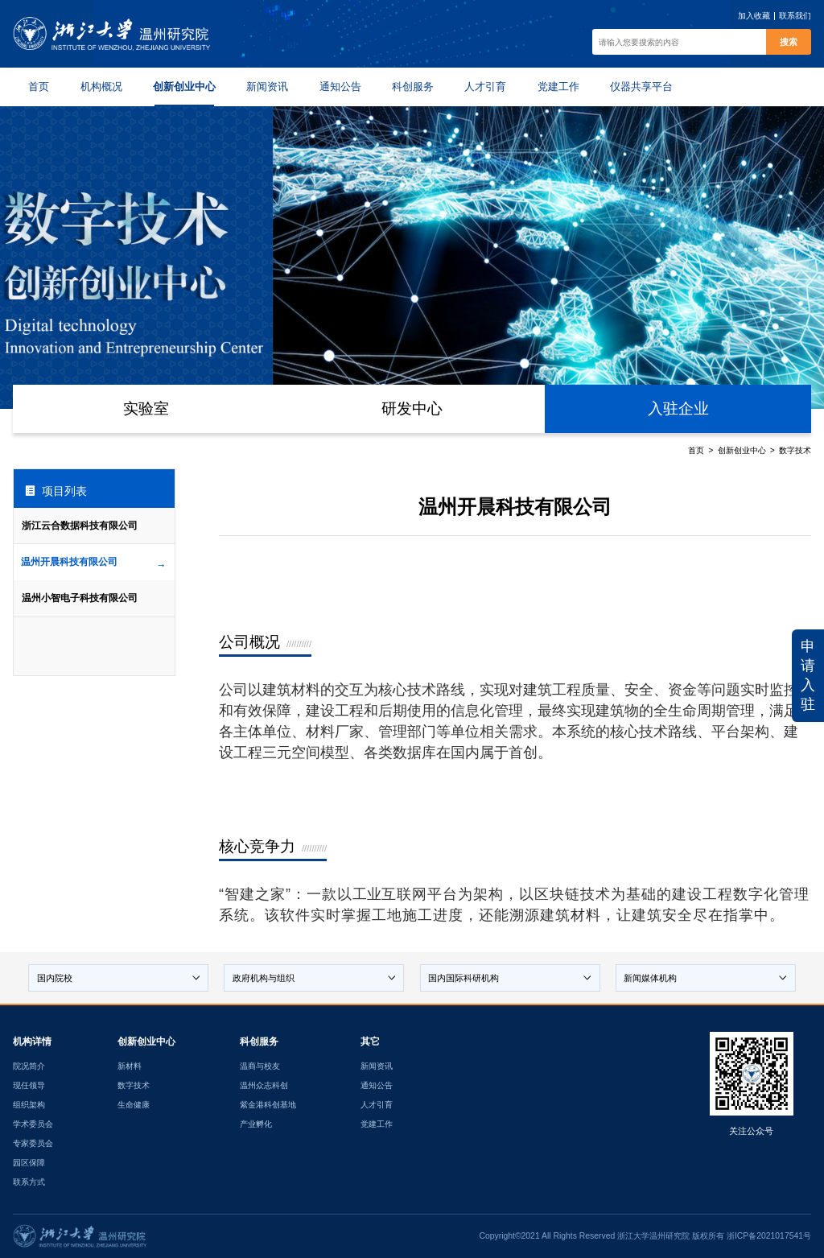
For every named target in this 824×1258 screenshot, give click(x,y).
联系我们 (795, 15)
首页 (696, 450)
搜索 (788, 42)
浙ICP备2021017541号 (769, 1235)
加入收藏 (754, 15)
